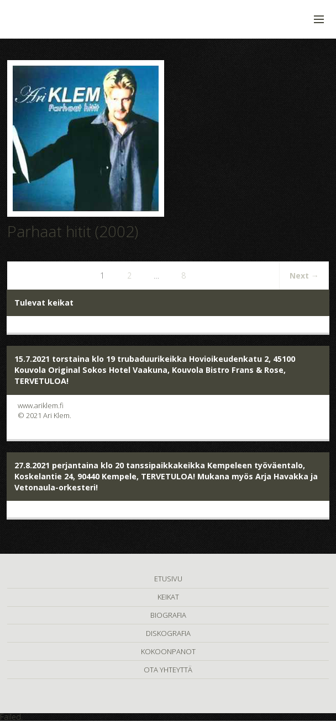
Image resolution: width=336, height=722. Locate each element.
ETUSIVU (168, 579)
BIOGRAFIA (168, 615)
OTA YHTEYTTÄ (168, 670)
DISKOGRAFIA (168, 633)
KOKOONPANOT (168, 651)
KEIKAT (168, 597)
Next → (304, 275)
